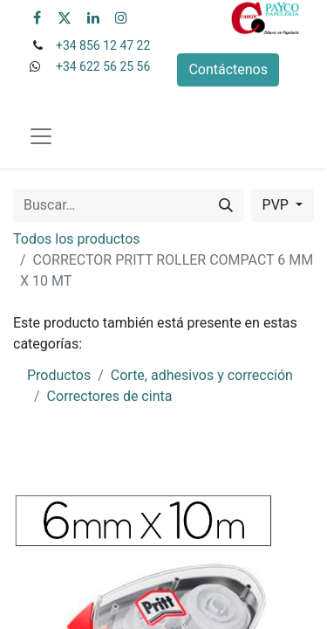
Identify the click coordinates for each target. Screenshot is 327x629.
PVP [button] (277, 205)
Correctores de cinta (110, 396)
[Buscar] (226, 205)
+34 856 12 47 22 (103, 45)
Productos (59, 375)
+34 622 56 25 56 (103, 66)
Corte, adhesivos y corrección (202, 375)
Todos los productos (76, 239)
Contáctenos (228, 69)
